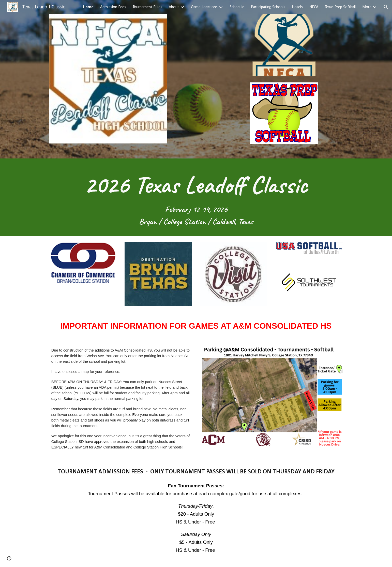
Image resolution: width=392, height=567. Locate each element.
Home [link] (88, 7)
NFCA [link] (313, 7)
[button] (386, 7)
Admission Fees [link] (113, 7)
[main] (196, 197)
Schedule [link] (237, 7)
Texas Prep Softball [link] (340, 7)
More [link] (366, 7)
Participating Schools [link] (268, 7)
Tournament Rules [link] (147, 7)
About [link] (174, 7)
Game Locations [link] (204, 7)
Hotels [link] (297, 7)
